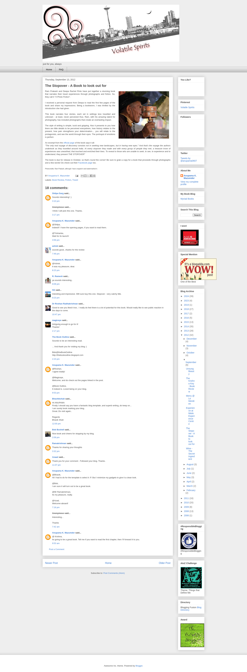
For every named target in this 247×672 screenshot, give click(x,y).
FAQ (61, 69)
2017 (187, 313)
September (191, 362)
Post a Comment (56, 549)
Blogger (138, 666)
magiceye (56, 320)
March (190, 486)
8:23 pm (56, 270)
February (191, 490)
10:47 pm (56, 314)
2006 (187, 515)
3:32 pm (56, 451)
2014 (187, 326)
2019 (187, 305)
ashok (55, 246)
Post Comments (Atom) (114, 573)
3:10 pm (56, 201)
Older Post (164, 563)
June (189, 473)
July (189, 468)
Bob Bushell (58, 429)
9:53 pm (56, 393)
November (192, 345)
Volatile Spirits (187, 107)
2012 (187, 335)
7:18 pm (56, 507)
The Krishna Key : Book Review (190, 385)
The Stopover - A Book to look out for (190, 436)
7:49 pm (56, 254)
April (189, 481)
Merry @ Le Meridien (190, 400)
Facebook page (85, 163)
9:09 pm (56, 284)
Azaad (55, 457)
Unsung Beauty (190, 371)
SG (53, 290)
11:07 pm (56, 465)
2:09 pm (56, 437)
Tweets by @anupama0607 (189, 159)
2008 (187, 511)
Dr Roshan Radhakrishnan (65, 304)
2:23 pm (56, 359)
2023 (187, 300)
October (190, 352)
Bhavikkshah (58, 399)
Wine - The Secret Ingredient (190, 453)
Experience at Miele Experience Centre (190, 416)
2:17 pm (56, 331)
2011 (187, 498)
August (190, 464)
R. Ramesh (57, 276)
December (192, 338)
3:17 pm (56, 215)
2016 (187, 318)
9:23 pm (56, 298)
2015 (187, 322)
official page (68, 143)
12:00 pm (56, 423)
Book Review (58, 180)
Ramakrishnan (59, 443)
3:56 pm (56, 240)
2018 (187, 309)
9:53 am (56, 543)
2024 (187, 296)
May (189, 477)
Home (49, 69)
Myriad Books (187, 199)
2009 (187, 507)
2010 (187, 502)
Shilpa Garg (58, 193)
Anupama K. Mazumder (63, 221)
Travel (75, 180)
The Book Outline (60, 337)
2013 (187, 330)
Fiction (68, 180)
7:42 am (56, 527)
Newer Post (51, 563)
